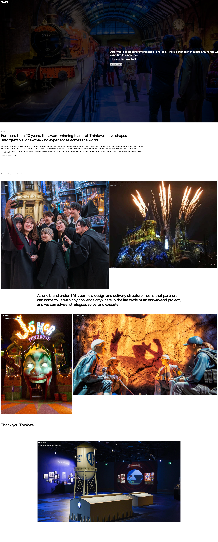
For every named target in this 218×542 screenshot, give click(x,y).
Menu (110, 2)
